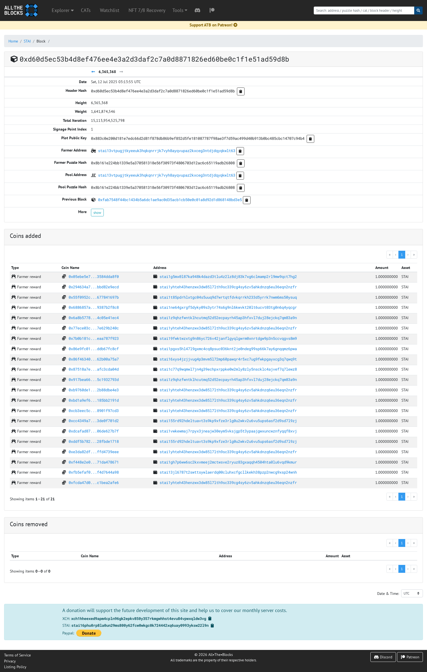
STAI (27, 41)
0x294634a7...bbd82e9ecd (94, 286)
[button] (180, 10)
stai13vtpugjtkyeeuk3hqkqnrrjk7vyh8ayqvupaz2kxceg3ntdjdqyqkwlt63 (166, 150)
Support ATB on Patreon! (213, 25)
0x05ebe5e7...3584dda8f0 (94, 276)
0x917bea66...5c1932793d (94, 379)
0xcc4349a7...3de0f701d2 (94, 420)
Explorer (63, 10)
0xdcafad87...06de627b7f (94, 431)
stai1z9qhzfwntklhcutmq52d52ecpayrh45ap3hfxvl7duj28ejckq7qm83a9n (228, 317)
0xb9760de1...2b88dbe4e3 (94, 389)
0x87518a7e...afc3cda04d (94, 369)
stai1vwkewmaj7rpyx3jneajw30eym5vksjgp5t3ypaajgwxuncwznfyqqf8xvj (228, 431)
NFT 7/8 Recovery (147, 10)
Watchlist (109, 10)
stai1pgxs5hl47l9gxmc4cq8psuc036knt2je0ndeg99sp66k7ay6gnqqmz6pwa (228, 348)
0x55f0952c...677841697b (94, 297)
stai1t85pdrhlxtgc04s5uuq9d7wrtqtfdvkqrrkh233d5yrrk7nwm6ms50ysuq (228, 297)
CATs (86, 10)
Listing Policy (15, 666)
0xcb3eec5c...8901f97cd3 (94, 410)
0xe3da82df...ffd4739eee (94, 451)
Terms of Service (17, 655)
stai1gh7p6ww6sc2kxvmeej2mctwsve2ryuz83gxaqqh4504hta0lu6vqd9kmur (228, 462)
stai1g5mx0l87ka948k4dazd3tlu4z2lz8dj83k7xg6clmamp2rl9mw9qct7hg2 (228, 276)
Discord (383, 656)
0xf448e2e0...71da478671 (94, 462)
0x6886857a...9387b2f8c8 (94, 307)
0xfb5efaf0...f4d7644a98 (94, 472)
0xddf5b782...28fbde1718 (94, 441)
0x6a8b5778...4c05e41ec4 (94, 317)
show (97, 212)
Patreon (410, 656)
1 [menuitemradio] (402, 254)
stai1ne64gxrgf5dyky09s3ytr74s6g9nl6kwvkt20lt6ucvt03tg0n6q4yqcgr (228, 307)
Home (13, 41)
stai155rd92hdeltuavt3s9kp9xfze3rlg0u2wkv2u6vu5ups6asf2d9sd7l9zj (228, 420)
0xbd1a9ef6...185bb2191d (94, 400)
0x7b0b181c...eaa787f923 (94, 338)
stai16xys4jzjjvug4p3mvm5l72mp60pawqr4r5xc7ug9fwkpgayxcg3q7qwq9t (228, 359)
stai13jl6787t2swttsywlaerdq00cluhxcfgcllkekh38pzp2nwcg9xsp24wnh (228, 472)
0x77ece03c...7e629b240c (94, 328)
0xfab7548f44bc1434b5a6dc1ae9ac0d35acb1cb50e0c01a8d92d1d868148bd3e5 (170, 199)
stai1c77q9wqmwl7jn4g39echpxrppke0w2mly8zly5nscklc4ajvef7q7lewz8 (228, 369)
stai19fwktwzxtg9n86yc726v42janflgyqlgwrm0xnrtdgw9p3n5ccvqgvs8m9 (228, 338)
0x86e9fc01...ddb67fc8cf (94, 348)
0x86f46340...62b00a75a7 (94, 359)
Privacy (10, 661)
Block (40, 41)
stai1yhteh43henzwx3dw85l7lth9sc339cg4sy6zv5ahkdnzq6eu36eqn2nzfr (228, 286)
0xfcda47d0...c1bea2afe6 (94, 482)
